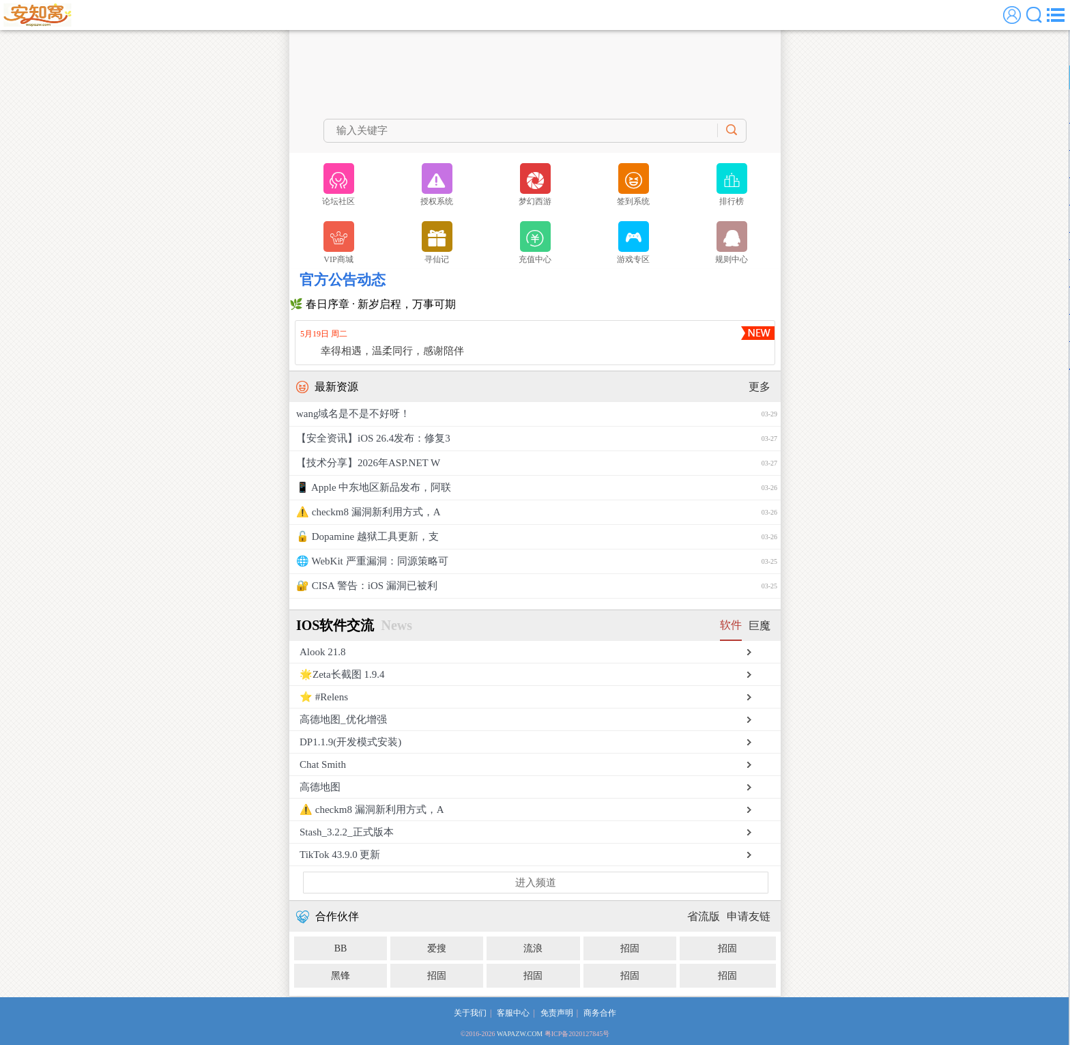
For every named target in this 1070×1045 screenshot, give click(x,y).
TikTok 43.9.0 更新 (340, 854)
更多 (759, 386)
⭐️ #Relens (324, 696)
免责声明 (556, 1013)
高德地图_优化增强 (343, 719)
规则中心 (731, 242)
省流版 (703, 916)
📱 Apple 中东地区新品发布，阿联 (536, 488)
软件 (731, 625)
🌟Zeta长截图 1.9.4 (342, 674)
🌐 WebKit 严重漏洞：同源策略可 (536, 561)
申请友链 (748, 916)
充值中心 (535, 242)
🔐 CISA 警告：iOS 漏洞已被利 (536, 586)
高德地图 (320, 787)
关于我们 (470, 1013)
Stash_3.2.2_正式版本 (347, 832)
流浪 (533, 948)
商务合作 (599, 1013)
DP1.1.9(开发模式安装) (350, 741)
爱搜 (436, 948)
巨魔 (759, 625)
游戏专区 (633, 242)
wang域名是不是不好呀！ (536, 414)
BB (340, 948)
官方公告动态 (343, 280)
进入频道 (535, 882)
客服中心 (513, 1013)
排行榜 (732, 184)
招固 (629, 948)
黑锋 (340, 976)
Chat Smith (323, 764)
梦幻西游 (535, 184)
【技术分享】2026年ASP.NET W (536, 463)
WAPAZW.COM (520, 1033)
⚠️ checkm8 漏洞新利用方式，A (536, 512)
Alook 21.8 (323, 651)
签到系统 (633, 184)
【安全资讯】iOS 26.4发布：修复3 (536, 438)
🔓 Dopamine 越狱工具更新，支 (536, 537)
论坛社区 (338, 184)
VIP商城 (338, 242)
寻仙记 (437, 242)
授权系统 (436, 184)
